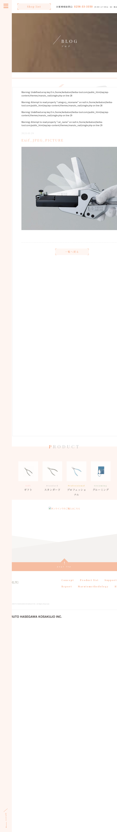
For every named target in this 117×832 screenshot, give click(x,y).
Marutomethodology (93, 593)
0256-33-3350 (83, 6)
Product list (89, 586)
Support (110, 586)
